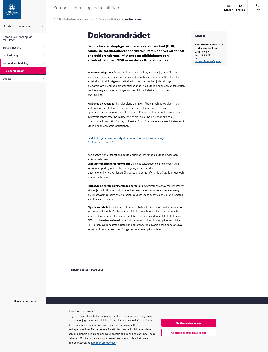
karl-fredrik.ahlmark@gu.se (208, 59)
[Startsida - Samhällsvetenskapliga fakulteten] (86, 7)
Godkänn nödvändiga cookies (188, 332)
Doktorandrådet (14, 70)
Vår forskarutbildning (15, 63)
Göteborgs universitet (17, 26)
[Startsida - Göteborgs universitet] (23, 11)
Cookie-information (25, 301)
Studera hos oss (12, 47)
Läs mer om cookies (103, 342)
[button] (257, 7)
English (240, 8)
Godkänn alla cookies (188, 323)
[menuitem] (229, 8)
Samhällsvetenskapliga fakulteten (17, 38)
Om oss (7, 78)
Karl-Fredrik (209, 44)
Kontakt (228, 8)
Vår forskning (10, 55)
